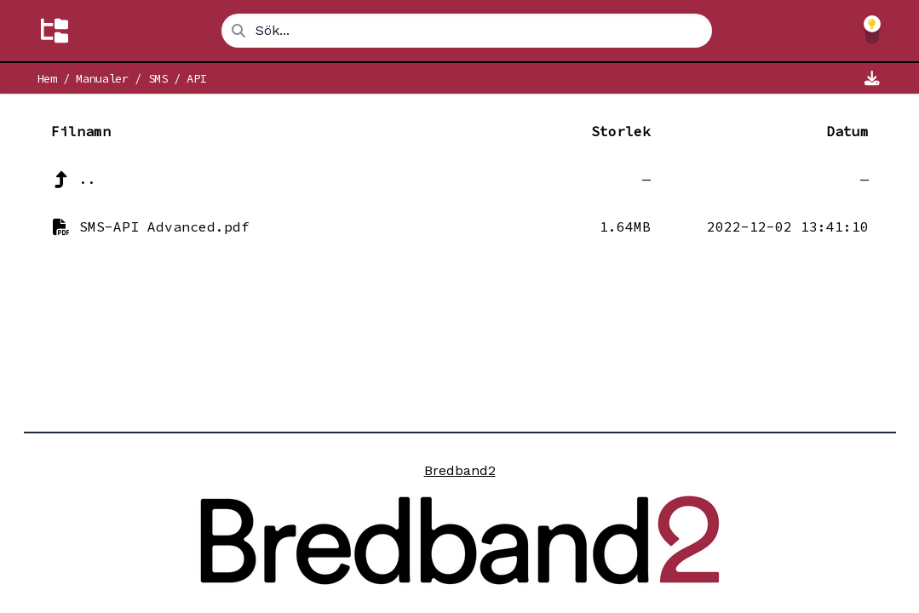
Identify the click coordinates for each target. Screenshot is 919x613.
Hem (47, 78)
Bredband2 (460, 470)
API (196, 78)
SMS (158, 78)
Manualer (102, 78)
